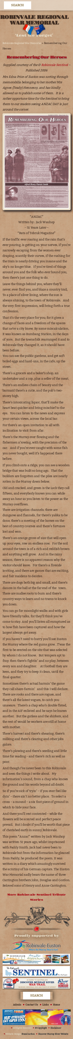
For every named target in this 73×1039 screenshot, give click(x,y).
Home (56, 1004)
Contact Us (32, 1004)
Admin (17, 1004)
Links (45, 1004)
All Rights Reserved (22, 1028)
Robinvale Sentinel (54, 65)
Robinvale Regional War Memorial (22, 43)
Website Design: (20, 1034)
